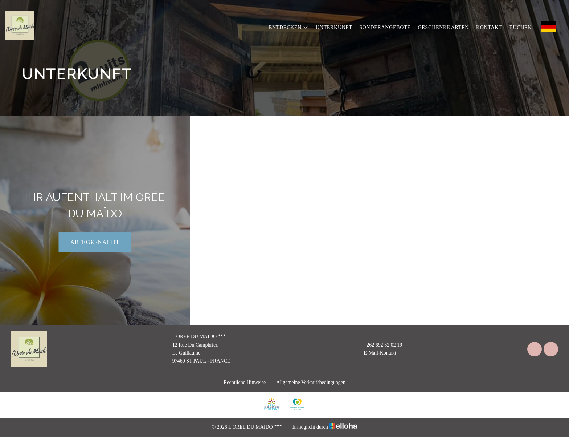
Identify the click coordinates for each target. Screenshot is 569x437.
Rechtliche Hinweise (245, 382)
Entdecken (288, 27)
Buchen (520, 27)
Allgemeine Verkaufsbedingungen (310, 382)
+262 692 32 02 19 (378, 345)
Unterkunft (334, 27)
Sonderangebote (384, 27)
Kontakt (489, 27)
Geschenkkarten (443, 27)
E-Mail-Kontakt (375, 353)
